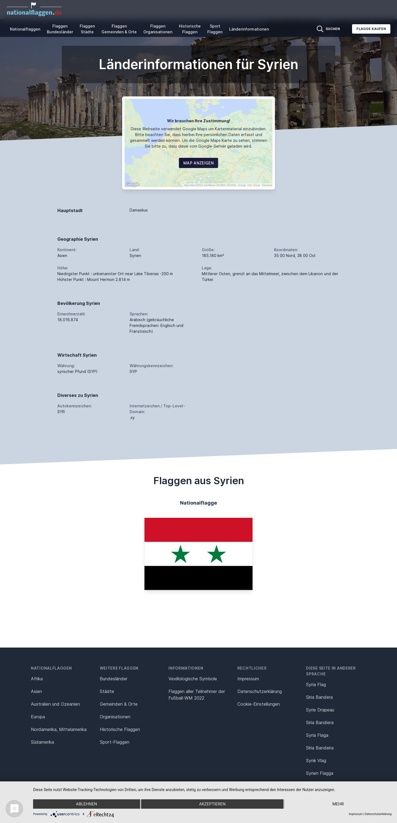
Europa (38, 716)
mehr (338, 804)
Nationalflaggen (25, 29)
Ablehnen (86, 804)
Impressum (248, 678)
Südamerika (42, 742)
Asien (36, 691)
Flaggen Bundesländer (60, 29)
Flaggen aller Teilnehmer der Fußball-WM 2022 (196, 695)
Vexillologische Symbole (192, 678)
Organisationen (115, 716)
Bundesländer (113, 678)
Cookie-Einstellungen (258, 704)
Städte (107, 691)
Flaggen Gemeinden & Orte (119, 29)
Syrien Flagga (319, 773)
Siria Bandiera (320, 722)
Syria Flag (316, 684)
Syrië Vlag (316, 760)
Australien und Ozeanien (55, 704)
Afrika (37, 678)
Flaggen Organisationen (157, 29)
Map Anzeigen (198, 163)
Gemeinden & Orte (119, 704)
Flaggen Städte (87, 29)
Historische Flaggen (190, 29)
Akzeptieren (212, 804)
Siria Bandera (319, 697)
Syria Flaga (317, 735)
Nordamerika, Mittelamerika (59, 729)
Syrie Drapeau (320, 710)
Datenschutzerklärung (378, 814)
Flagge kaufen (371, 29)
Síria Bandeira (320, 748)
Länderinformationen (249, 29)
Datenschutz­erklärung (259, 691)
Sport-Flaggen (114, 742)
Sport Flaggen (214, 29)
